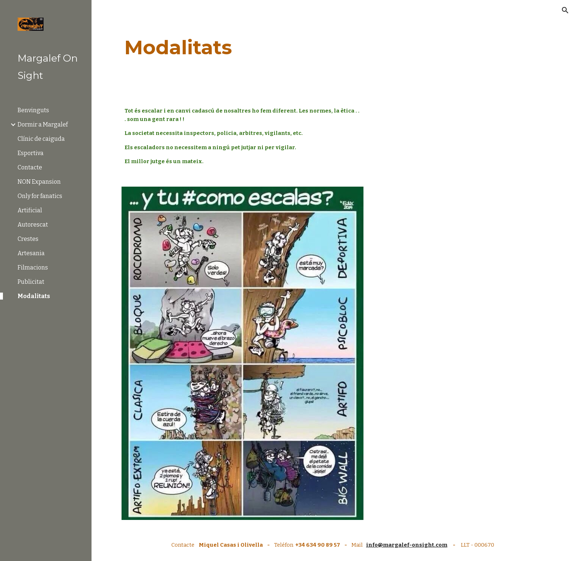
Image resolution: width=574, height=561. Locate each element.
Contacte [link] (30, 167)
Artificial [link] (30, 210)
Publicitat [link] (31, 281)
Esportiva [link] (31, 153)
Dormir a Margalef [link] (43, 124)
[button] (565, 10)
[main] (333, 47)
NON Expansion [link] (39, 181)
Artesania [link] (31, 253)
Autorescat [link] (33, 224)
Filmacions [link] (33, 267)
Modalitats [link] (34, 296)
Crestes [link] (28, 238)
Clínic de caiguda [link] (41, 138)
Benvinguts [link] (33, 110)
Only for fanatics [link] (40, 195)
